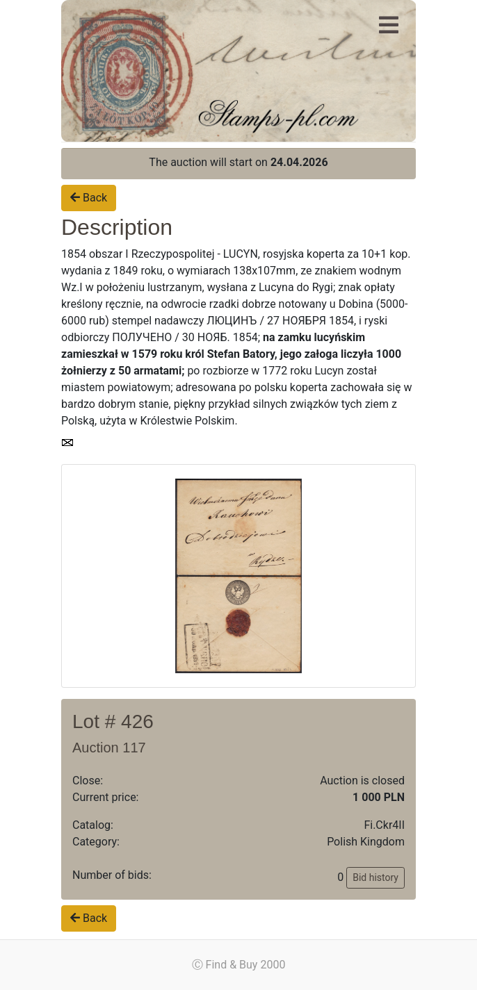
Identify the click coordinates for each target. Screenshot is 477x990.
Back (88, 197)
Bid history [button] (375, 877)
